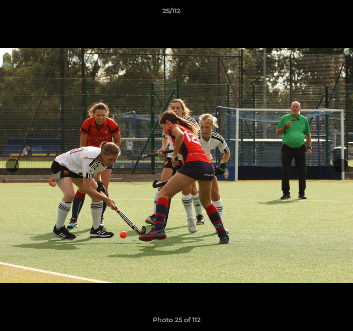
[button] (319, 13)
